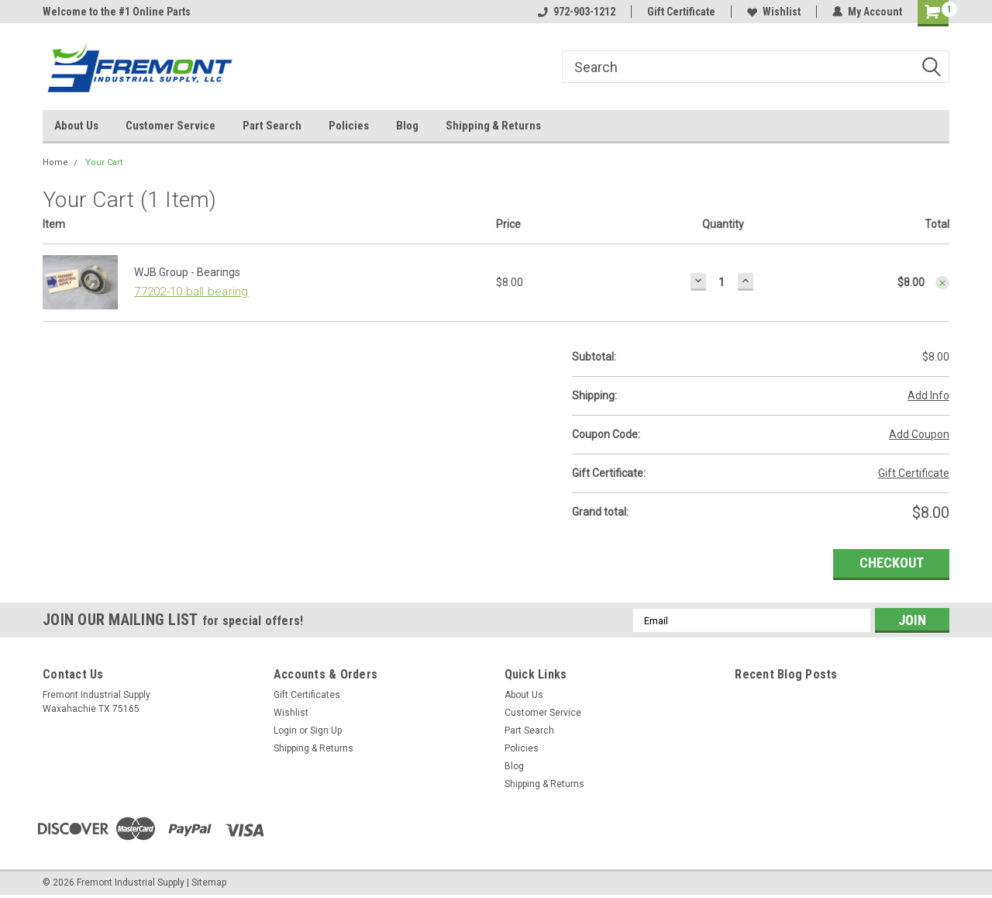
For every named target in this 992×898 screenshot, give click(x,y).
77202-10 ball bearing (191, 292)
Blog (407, 126)
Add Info (928, 395)
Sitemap (208, 882)
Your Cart (103, 162)
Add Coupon (919, 434)
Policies (349, 126)
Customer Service (170, 126)
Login (285, 730)
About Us (76, 126)
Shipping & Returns (493, 126)
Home (55, 162)
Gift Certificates (307, 694)
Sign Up (326, 730)
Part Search (272, 126)
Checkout (891, 562)
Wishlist (774, 11)
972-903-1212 (576, 11)
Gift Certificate (681, 11)
